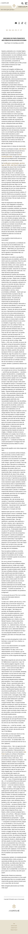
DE (7, 30)
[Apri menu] (26, 3)
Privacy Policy (14, 929)
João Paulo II (22, 149)
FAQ (14, 923)
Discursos (4, 9)
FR (16, 30)
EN (10, 30)
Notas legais (14, 925)
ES (13, 30)
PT (21, 30)
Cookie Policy (14, 927)
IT (18, 30)
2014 (8, 9)
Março (12, 9)
